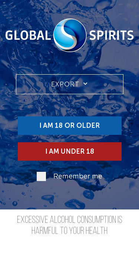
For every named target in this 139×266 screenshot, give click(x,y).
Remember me (77, 177)
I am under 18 (69, 151)
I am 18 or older (69, 126)
